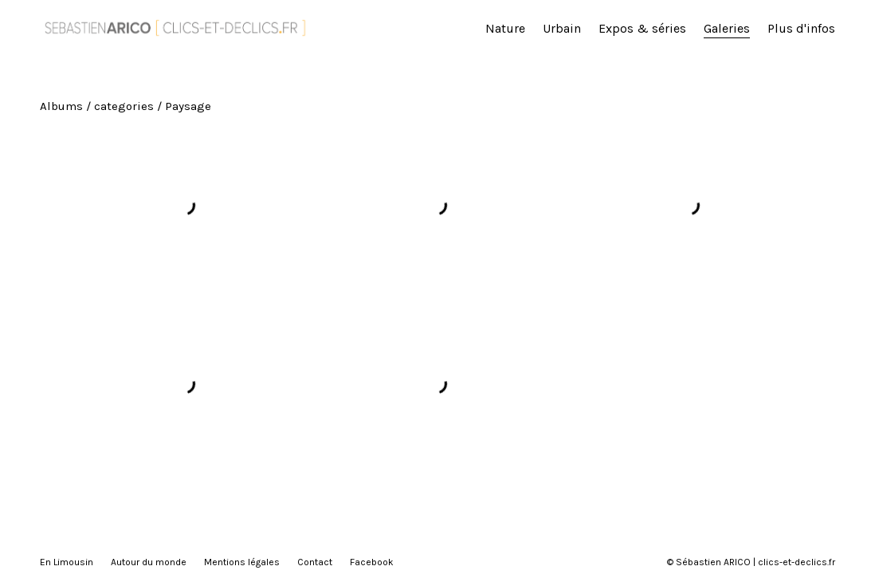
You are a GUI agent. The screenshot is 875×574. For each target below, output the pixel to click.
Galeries (727, 28)
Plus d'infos (801, 28)
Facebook (372, 562)
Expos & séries (642, 28)
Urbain (562, 28)
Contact (314, 562)
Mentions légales (242, 562)
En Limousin (66, 562)
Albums (61, 106)
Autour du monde (148, 562)
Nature (505, 28)
